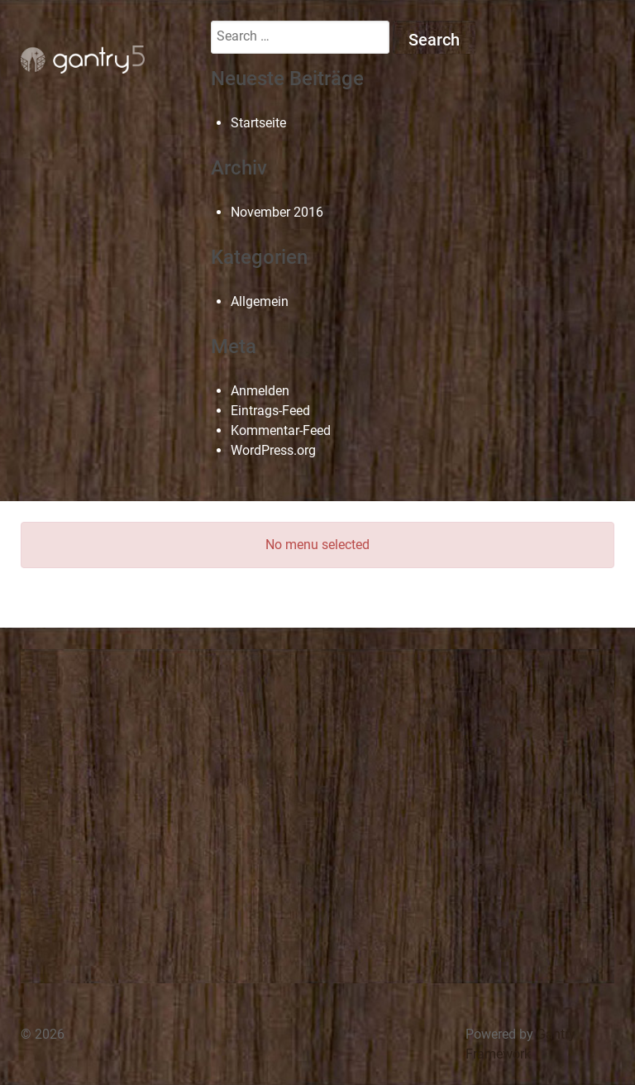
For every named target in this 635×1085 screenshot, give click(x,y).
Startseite (258, 123)
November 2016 (277, 212)
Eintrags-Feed (270, 410)
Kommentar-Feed (281, 430)
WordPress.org (273, 450)
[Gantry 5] (83, 59)
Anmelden (260, 391)
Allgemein (260, 301)
